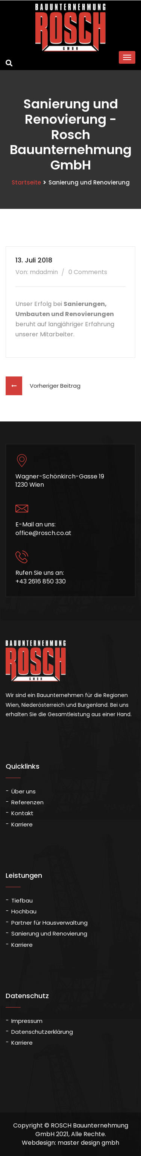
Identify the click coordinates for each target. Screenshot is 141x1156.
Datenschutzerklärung (42, 1032)
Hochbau (23, 911)
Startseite (26, 182)
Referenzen (27, 802)
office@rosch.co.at (43, 533)
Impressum (26, 1021)
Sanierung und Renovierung (49, 933)
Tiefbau (22, 900)
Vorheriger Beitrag (43, 386)
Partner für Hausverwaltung (49, 923)
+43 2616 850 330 (40, 581)
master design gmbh (88, 1142)
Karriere (22, 824)
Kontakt (22, 813)
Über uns (23, 791)
